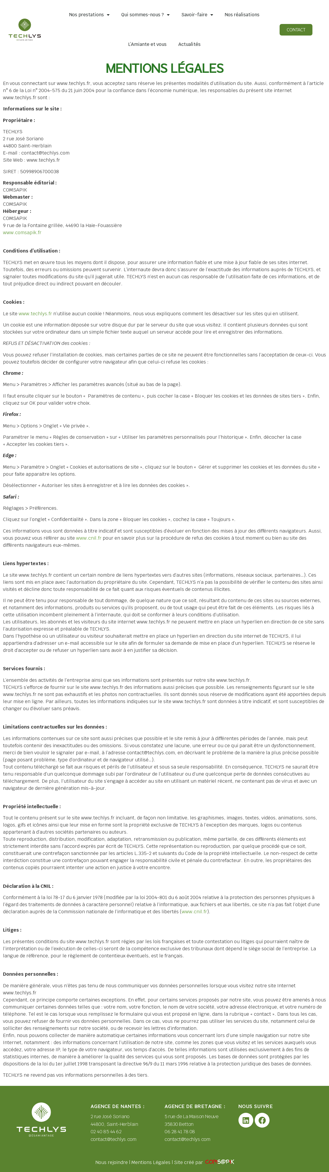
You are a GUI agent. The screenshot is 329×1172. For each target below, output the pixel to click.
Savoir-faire (197, 15)
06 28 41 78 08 (179, 1131)
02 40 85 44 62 (106, 1131)
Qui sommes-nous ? (145, 15)
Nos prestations (89, 15)
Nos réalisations (242, 14)
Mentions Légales (150, 1162)
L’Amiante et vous (147, 44)
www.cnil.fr (88, 538)
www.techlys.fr (35, 314)
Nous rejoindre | (113, 1162)
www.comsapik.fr (22, 232)
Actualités (189, 44)
